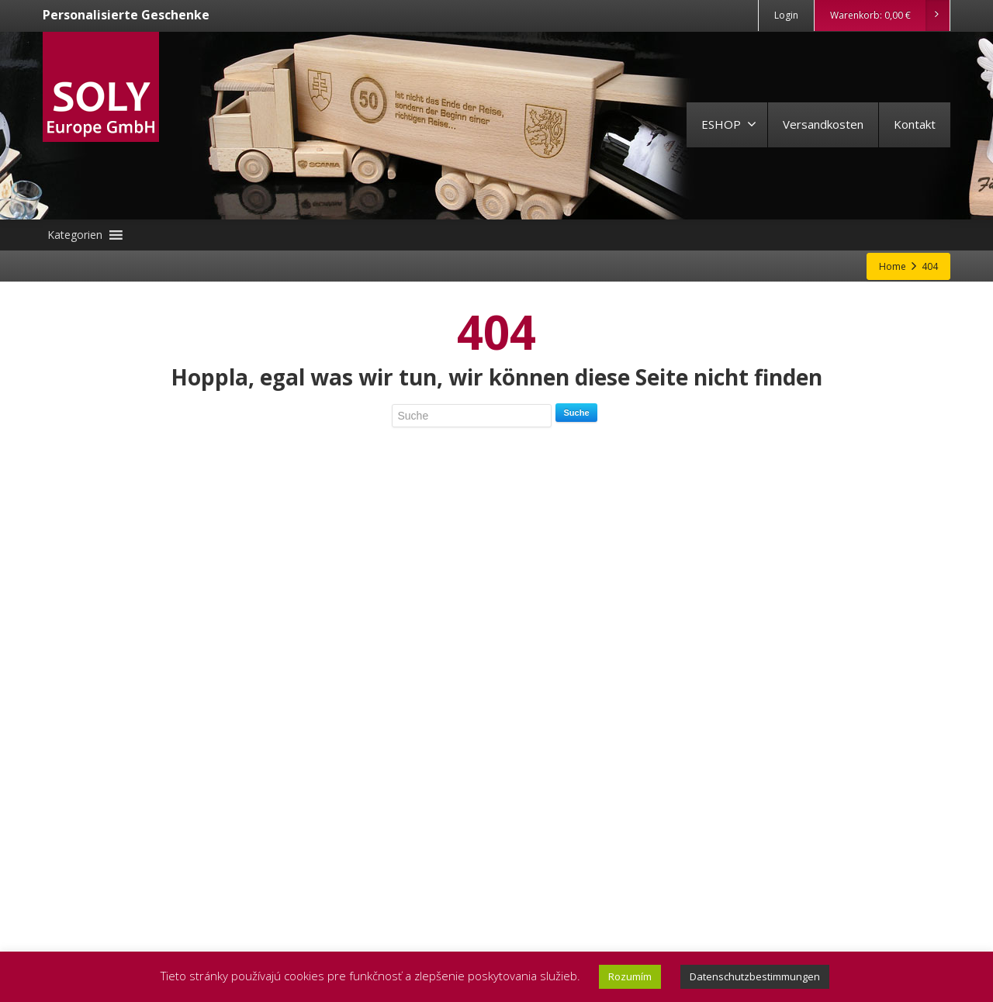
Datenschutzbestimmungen (755, 976)
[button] (74, 234)
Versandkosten (823, 124)
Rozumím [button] (630, 976)
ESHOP (728, 124)
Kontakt (915, 124)
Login (786, 15)
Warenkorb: (889, 15)
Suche (576, 412)
